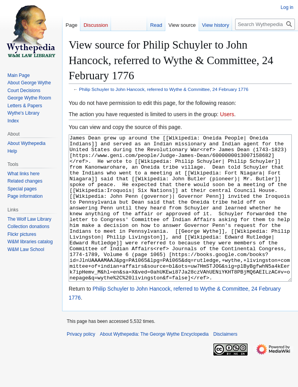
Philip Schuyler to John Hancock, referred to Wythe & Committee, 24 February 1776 (163, 89)
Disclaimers (225, 363)
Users (227, 114)
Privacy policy (81, 363)
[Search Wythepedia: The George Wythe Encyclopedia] (265, 24)
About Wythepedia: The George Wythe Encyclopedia (154, 363)
